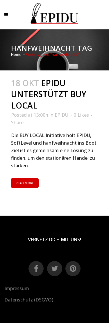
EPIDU (61, 115)
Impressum (16, 288)
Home (16, 54)
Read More (25, 183)
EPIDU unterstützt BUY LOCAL (48, 94)
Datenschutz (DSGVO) (28, 300)
